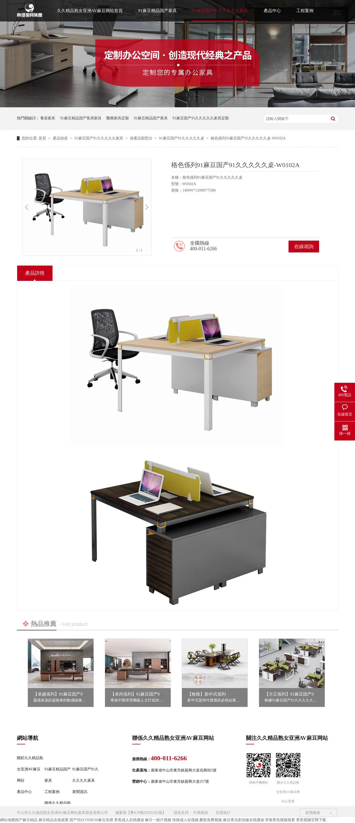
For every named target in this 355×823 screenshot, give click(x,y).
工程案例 (304, 10)
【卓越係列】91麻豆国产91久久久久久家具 (74, 694)
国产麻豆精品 (26, 820)
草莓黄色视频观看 (280, 820)
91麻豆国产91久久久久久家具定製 (201, 118)
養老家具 (47, 118)
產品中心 (272, 10)
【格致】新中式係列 (206, 694)
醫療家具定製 (117, 118)
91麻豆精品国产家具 (157, 10)
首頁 (43, 138)
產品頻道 (61, 138)
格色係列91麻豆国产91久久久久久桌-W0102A (248, 138)
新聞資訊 (79, 792)
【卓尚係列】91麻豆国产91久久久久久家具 (151, 694)
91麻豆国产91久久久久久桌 (182, 138)
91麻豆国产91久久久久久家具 (220, 10)
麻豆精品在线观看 (54, 820)
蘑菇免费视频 (210, 820)
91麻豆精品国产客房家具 (81, 118)
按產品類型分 (142, 138)
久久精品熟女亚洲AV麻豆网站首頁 (90, 10)
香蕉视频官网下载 (311, 820)
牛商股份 (200, 813)
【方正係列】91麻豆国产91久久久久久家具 (305, 694)
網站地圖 (7, 820)
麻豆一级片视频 (158, 820)
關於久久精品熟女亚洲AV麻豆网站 (30, 769)
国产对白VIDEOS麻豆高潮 (91, 820)
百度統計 (223, 813)
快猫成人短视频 (185, 820)
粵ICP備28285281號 (146, 813)
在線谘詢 (303, 246)
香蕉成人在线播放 (129, 820)
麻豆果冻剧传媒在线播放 (243, 820)
